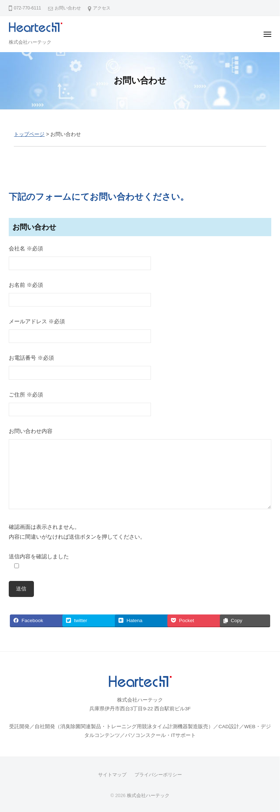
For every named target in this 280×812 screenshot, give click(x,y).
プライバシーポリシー (158, 774)
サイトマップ (112, 774)
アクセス (101, 8)
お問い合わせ (68, 8)
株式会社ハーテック (30, 42)
